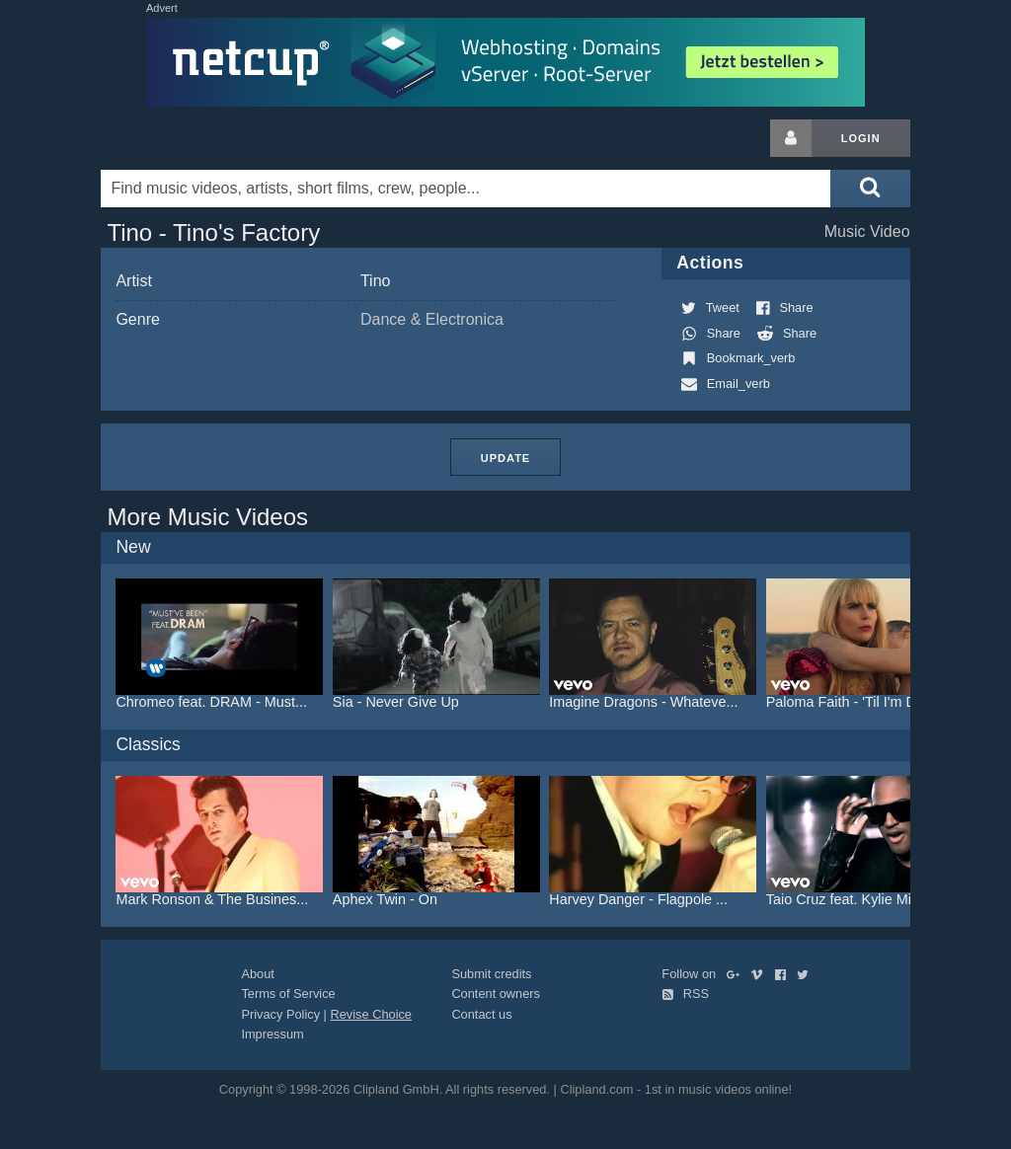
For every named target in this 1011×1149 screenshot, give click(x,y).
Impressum (272, 1034)
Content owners (495, 993)
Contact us (481, 1014)
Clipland (204, 138)
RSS (685, 993)
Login (861, 138)
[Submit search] (869, 188)
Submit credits (491, 973)
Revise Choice (371, 1014)
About (257, 973)
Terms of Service (288, 993)
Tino (375, 280)
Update (505, 458)
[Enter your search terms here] (465, 188)
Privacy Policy (280, 1014)
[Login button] (791, 138)
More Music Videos (207, 516)
